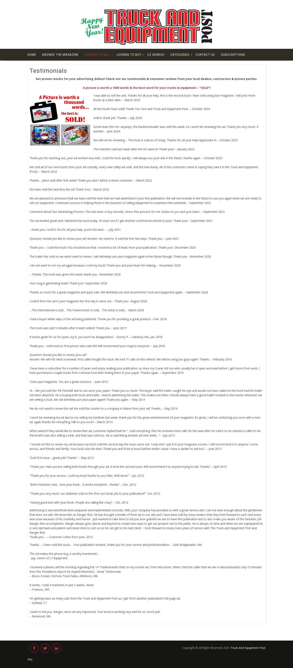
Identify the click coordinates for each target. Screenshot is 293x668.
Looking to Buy (129, 54)
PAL (30, 659)
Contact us (205, 54)
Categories (180, 54)
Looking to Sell (97, 54)
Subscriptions (233, 54)
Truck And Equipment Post (248, 648)
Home (31, 54)
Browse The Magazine (60, 54)
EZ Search (156, 54)
